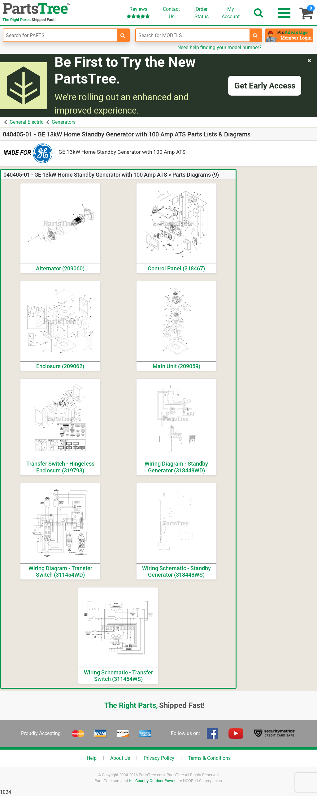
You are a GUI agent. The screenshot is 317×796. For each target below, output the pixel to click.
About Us (120, 758)
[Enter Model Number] (193, 35)
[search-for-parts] (123, 35)
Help (92, 758)
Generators (64, 122)
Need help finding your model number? (219, 47)
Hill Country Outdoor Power (152, 780)
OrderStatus (201, 12)
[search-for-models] (255, 35)
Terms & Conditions (209, 758)
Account (231, 13)
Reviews (138, 12)
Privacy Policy (159, 758)
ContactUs (171, 12)
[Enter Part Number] (60, 35)
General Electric (26, 122)
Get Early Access (264, 85)
